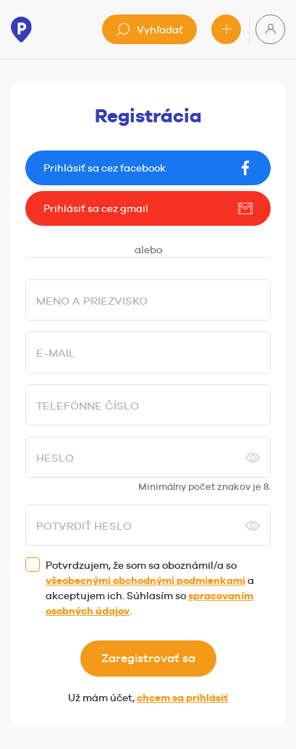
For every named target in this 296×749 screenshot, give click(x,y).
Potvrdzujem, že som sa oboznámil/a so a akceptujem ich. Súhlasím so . (150, 588)
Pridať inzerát (226, 29)
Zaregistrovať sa (148, 658)
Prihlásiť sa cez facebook (148, 168)
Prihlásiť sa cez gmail (148, 208)
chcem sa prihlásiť (182, 697)
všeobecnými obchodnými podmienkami (145, 580)
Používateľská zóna (271, 29)
